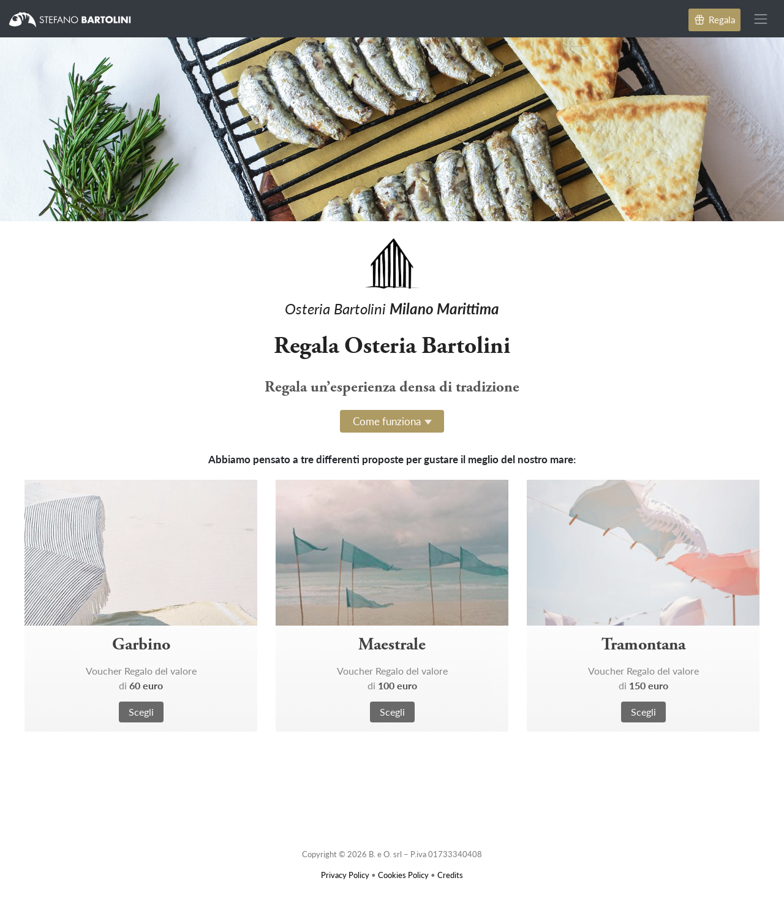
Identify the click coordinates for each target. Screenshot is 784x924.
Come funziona (387, 421)
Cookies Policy (403, 874)
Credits (450, 874)
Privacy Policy (345, 874)
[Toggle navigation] (761, 19)
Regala (714, 19)
